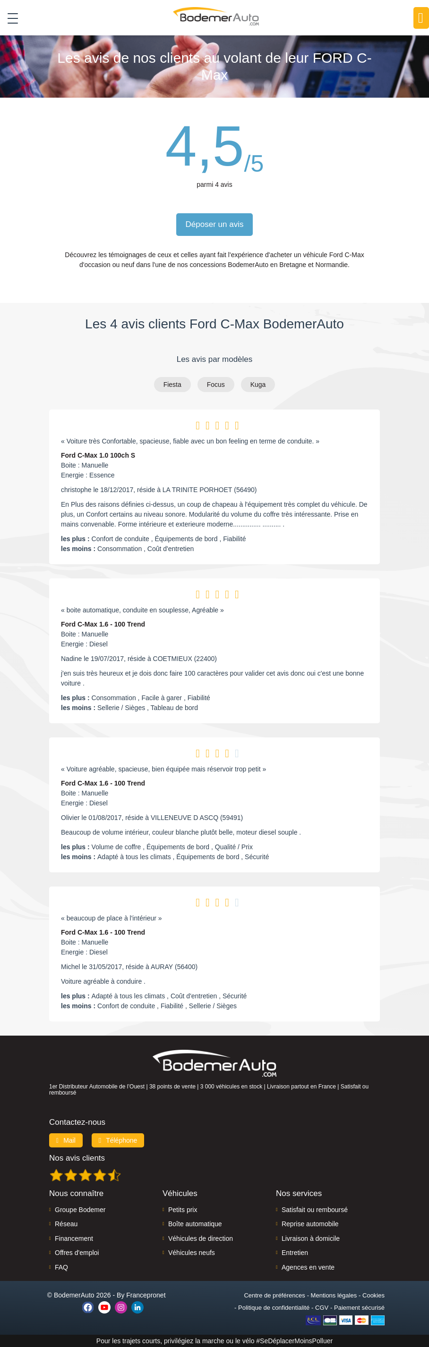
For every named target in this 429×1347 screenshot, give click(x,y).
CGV (321, 1307)
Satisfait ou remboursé (315, 1209)
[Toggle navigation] (9, 18)
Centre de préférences (274, 1295)
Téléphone (118, 1140)
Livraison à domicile (311, 1238)
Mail (66, 1140)
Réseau (66, 1224)
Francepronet (145, 1295)
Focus (216, 384)
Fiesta (172, 384)
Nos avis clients (77, 1158)
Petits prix (182, 1209)
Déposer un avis (215, 224)
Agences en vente (308, 1267)
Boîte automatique (195, 1224)
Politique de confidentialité (273, 1307)
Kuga (258, 384)
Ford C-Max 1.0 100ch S (98, 455)
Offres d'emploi (77, 1252)
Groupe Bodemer (80, 1209)
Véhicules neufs (191, 1252)
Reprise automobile (310, 1224)
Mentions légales (334, 1295)
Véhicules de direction (200, 1238)
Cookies (373, 1295)
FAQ (61, 1267)
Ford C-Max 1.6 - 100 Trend (103, 624)
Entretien (295, 1252)
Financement (74, 1238)
